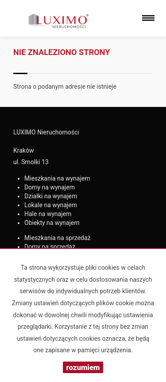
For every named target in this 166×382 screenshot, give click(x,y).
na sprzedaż (57, 237)
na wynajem (57, 178)
